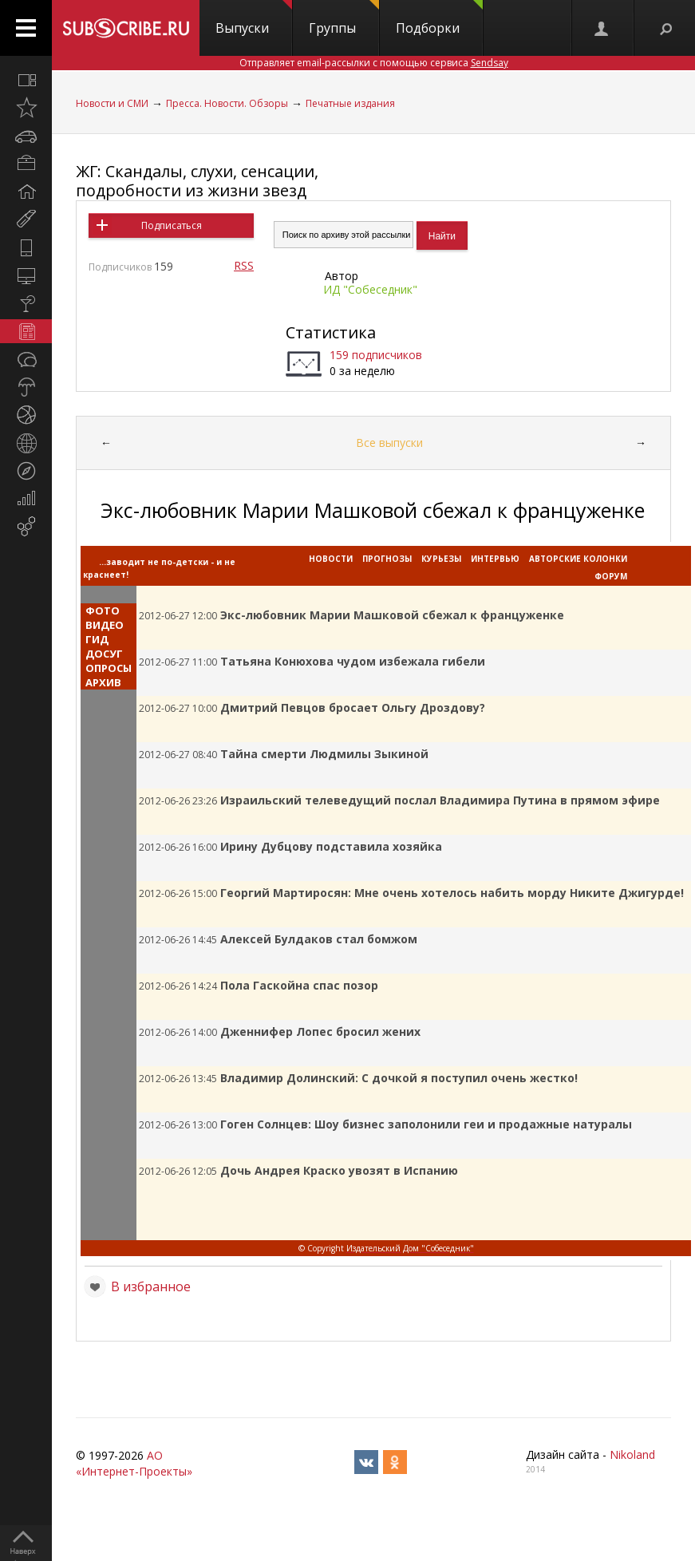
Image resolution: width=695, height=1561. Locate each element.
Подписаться (171, 225)
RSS (244, 265)
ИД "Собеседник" (370, 289)
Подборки (439, 18)
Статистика (331, 332)
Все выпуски (389, 442)
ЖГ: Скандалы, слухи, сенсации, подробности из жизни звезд (197, 180)
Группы (344, 18)
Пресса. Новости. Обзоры (227, 103)
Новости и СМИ (112, 103)
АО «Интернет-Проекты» (134, 1463)
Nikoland (632, 1454)
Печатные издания (350, 103)
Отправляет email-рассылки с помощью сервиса (373, 62)
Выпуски (253, 18)
